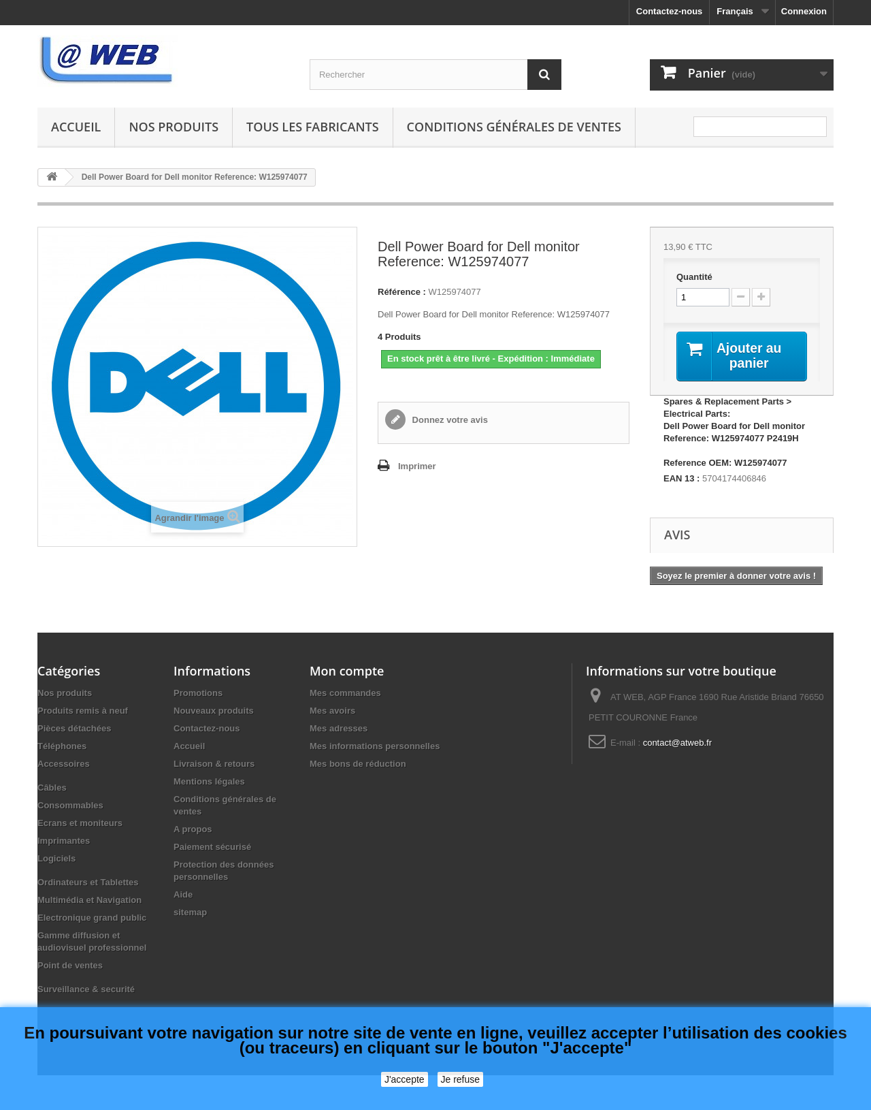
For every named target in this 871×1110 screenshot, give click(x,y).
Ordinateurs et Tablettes (88, 883)
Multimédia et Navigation (89, 900)
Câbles (52, 788)
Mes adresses (338, 729)
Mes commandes (345, 693)
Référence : (402, 292)
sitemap (190, 913)
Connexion (804, 11)
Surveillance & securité (86, 990)
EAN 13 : (681, 479)
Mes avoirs (332, 711)
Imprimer (417, 466)
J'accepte (404, 1079)
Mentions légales (209, 782)
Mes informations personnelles (375, 747)
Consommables (70, 806)
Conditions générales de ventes (514, 126)
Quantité (694, 277)
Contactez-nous (669, 11)
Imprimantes (63, 841)
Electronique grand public (91, 918)
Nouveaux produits (214, 711)
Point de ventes (70, 966)
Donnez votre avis (449, 420)
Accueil (76, 126)
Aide (183, 895)
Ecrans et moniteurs (79, 824)
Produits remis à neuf (82, 711)
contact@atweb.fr (677, 743)
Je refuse (460, 1079)
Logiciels (56, 859)
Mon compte (347, 671)
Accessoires (63, 764)
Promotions (198, 693)
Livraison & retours (214, 764)
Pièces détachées (74, 729)
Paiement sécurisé (212, 847)
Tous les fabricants (312, 126)
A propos (193, 830)
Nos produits (173, 126)
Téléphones (61, 747)
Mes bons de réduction (358, 764)
